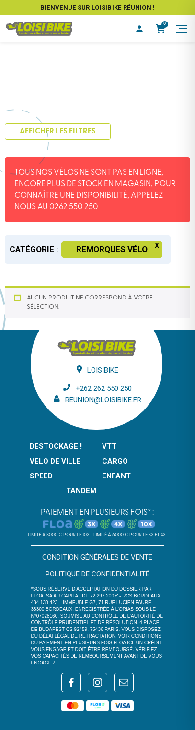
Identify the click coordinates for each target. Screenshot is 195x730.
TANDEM (81, 491)
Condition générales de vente (97, 557)
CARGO (115, 461)
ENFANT (116, 476)
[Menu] (181, 28)
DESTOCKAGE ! (56, 446)
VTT (109, 446)
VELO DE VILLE (55, 461)
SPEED (41, 476)
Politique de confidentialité (97, 574)
